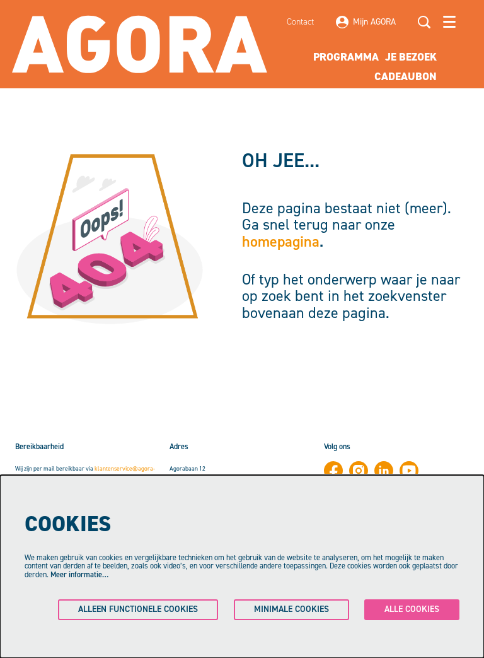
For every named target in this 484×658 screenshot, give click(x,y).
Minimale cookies (291, 609)
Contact (300, 22)
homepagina (281, 242)
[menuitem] (346, 57)
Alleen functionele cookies (138, 609)
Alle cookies (411, 609)
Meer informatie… (79, 575)
